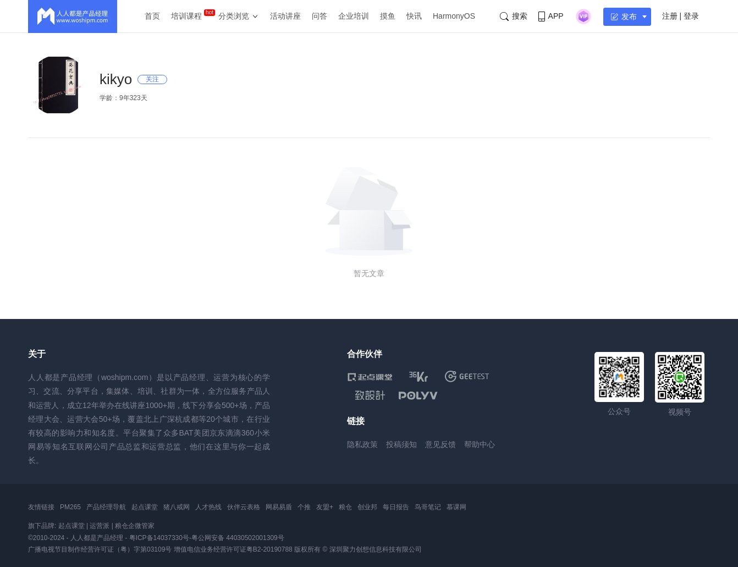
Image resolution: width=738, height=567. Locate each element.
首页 (152, 16)
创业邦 (367, 507)
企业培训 (353, 16)
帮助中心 (479, 444)
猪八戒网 (176, 507)
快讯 (414, 16)
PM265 (70, 507)
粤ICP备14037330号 (159, 538)
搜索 (513, 16)
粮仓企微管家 (135, 526)
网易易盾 (279, 507)
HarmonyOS (454, 16)
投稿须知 (401, 444)
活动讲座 (285, 16)
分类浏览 (233, 16)
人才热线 (208, 507)
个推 (304, 507)
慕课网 (456, 507)
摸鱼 (387, 16)
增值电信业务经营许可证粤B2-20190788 (233, 549)
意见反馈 (440, 444)
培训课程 (186, 16)
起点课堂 (144, 507)
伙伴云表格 (243, 507)
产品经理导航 (106, 507)
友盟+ (324, 507)
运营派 (99, 526)
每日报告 (396, 507)
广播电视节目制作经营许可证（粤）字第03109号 (100, 549)
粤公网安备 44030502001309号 (237, 538)
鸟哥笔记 (428, 507)
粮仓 (345, 507)
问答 (319, 16)
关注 (152, 79)
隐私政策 (362, 444)
